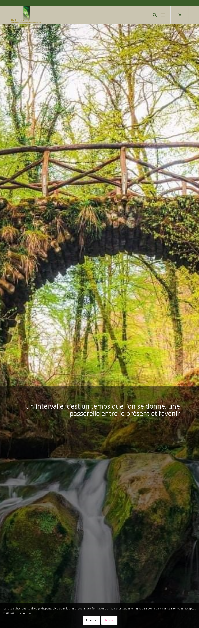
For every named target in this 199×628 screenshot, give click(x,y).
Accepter (91, 620)
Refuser (109, 620)
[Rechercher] (153, 15)
